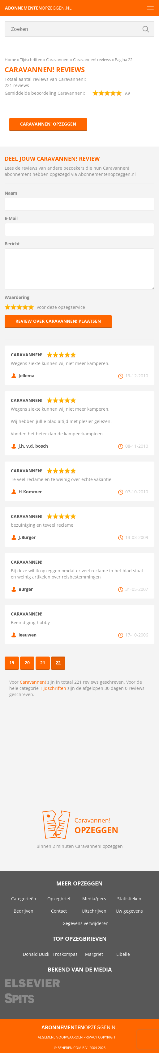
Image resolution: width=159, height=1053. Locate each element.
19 (11, 662)
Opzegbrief (59, 899)
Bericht (12, 244)
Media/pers (94, 899)
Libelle (123, 954)
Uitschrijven (94, 911)
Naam (11, 193)
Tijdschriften (53, 688)
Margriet (94, 954)
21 (42, 662)
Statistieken (129, 899)
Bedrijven (23, 911)
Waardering (17, 297)
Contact (59, 911)
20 (27, 662)
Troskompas (65, 954)
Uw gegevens (129, 911)
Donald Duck (36, 954)
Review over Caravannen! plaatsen (58, 321)
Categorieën (23, 899)
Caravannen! (33, 682)
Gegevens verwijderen (85, 923)
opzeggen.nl (38, 8)
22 (58, 662)
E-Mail (11, 218)
